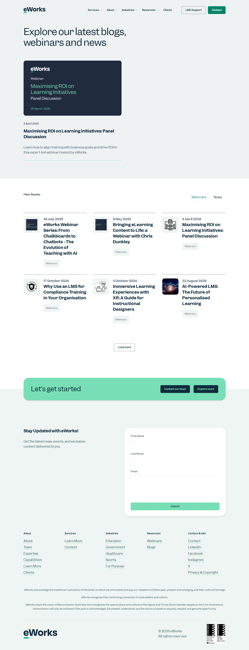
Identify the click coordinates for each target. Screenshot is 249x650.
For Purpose (115, 566)
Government (115, 547)
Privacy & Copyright (203, 572)
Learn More (32, 566)
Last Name (137, 453)
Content (71, 547)
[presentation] (156, 493)
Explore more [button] (205, 389)
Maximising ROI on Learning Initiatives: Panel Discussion (202, 230)
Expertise (31, 554)
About (28, 541)
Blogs (151, 547)
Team (28, 547)
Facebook (195, 554)
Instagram (196, 560)
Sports (111, 560)
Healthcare (114, 554)
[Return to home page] (34, 10)
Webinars (198, 197)
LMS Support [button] (194, 10)
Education (113, 541)
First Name (137, 436)
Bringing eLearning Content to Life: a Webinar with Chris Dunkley (133, 233)
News (218, 197)
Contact (194, 541)
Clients (167, 10)
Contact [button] (217, 10)
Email (134, 471)
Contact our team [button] (175, 389)
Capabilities (33, 560)
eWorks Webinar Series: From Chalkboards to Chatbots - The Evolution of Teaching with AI (60, 239)
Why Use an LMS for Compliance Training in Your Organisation (64, 292)
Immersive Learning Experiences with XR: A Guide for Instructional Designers (134, 298)
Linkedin (194, 547)
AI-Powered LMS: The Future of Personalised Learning (200, 295)
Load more (124, 347)
